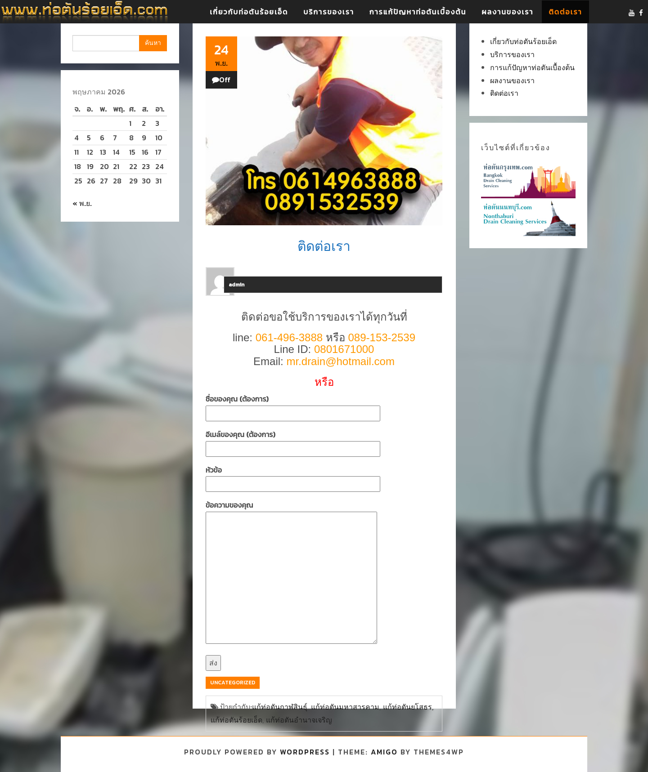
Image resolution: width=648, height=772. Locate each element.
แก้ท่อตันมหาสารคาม (345, 706)
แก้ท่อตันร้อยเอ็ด (236, 719)
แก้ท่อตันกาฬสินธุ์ (279, 706)
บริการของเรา (328, 11)
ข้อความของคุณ (291, 573)
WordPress (305, 751)
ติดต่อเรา (565, 11)
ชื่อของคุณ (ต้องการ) (293, 406)
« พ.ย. (82, 203)
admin (236, 285)
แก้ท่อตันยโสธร (407, 706)
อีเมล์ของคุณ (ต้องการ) (293, 441)
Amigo (384, 751)
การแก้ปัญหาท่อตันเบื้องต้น (418, 11)
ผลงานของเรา (507, 11)
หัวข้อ (293, 477)
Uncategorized (232, 682)
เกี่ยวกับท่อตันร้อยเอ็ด (249, 11)
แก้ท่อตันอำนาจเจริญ (299, 719)
